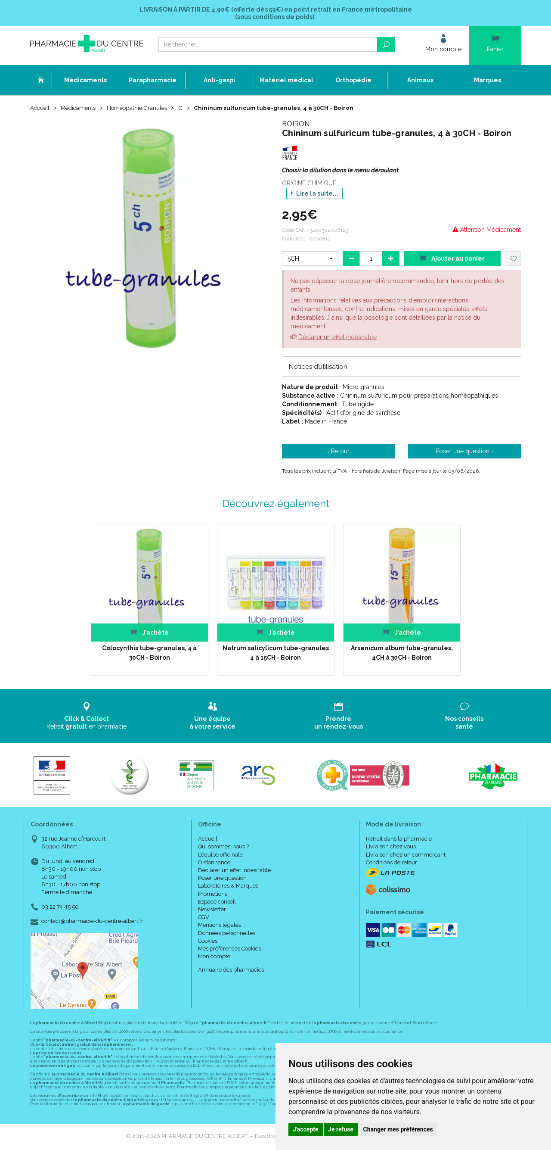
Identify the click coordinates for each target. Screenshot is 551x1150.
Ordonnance (214, 863)
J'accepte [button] (306, 1129)
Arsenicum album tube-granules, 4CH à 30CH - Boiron (402, 653)
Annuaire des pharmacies (231, 970)
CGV (203, 918)
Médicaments (80, 108)
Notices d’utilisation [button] (318, 367)
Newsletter (212, 910)
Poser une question (222, 879)
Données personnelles (226, 934)
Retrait (86, 717)
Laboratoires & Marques (228, 886)
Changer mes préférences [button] (398, 1129)
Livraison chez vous (391, 847)
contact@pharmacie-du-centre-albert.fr (92, 922)
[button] (310, 259)
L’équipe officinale (220, 855)
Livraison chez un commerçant (406, 855)
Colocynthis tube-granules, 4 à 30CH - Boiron (149, 653)
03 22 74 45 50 (60, 907)
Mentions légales (219, 925)
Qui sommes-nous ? (223, 847)
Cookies (207, 941)
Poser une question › (464, 452)
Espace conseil (217, 902)
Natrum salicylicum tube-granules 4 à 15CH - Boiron (276, 653)
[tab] (401, 367)
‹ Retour (338, 452)
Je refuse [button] (340, 1129)
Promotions (212, 894)
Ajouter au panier (452, 259)
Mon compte (214, 957)
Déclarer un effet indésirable (337, 337)
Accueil (40, 108)
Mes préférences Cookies (229, 949)
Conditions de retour (391, 863)
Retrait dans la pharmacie (399, 839)
